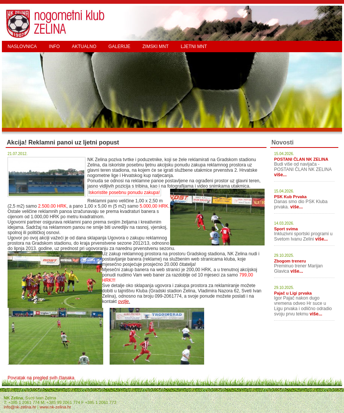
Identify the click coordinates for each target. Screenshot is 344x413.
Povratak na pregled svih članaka (41, 377)
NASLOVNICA (22, 46)
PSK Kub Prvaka (290, 196)
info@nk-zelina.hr (20, 407)
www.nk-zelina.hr (55, 407)
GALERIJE (119, 46)
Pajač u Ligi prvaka (293, 293)
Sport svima (286, 229)
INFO (54, 46)
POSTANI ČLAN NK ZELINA (301, 159)
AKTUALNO (84, 46)
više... (280, 174)
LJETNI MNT (194, 46)
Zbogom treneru (290, 261)
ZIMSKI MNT (156, 46)
